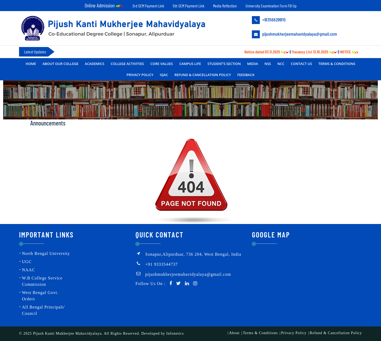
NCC (280, 63)
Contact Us (301, 63)
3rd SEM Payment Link (148, 5)
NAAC (28, 270)
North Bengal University (46, 253)
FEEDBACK (246, 74)
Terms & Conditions (337, 63)
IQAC (164, 74)
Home (31, 63)
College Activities (127, 63)
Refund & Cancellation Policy (202, 74)
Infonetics (175, 333)
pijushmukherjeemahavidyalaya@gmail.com (294, 34)
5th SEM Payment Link (188, 5)
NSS (268, 63)
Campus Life (190, 63)
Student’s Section (224, 63)
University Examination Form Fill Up (271, 5)
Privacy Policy (139, 74)
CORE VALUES (161, 63)
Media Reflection (225, 5)
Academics (95, 63)
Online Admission (104, 5)
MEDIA (252, 63)
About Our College (60, 63)
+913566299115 (269, 20)
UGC (27, 261)
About (234, 333)
